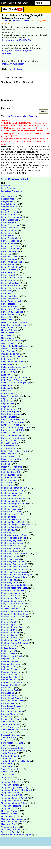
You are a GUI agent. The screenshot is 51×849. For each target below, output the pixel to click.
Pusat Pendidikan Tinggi (12, 700)
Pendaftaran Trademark (12, 595)
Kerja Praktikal (8, 403)
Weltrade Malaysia (20, 20)
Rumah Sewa (7, 716)
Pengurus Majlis (8, 619)
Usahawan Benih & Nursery (14, 821)
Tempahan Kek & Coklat (12, 795)
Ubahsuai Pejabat (9, 811)
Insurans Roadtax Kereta (12, 356)
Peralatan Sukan (8, 645)
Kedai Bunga (7, 359)
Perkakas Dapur (8, 650)
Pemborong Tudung (10, 582)
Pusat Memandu (8, 695)
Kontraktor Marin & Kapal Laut (15, 427)
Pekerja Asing (7, 485)
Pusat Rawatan (8, 703)
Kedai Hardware (8, 369)
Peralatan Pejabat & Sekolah (14, 643)
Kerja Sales (6, 406)
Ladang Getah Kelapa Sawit (14, 451)
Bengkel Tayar (7, 209)
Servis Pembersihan (10, 727)
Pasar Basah (6, 482)
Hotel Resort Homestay (12, 340)
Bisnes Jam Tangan (10, 251)
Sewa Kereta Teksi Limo (12, 742)
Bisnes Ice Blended (10, 248)
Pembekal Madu (8, 516)
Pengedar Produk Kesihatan (14, 616)
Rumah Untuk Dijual (10, 719)
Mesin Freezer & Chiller (12, 458)
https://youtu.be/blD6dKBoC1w (17, 40)
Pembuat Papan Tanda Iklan (14, 585)
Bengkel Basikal (8, 198)
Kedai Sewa (6, 385)
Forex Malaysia (15, 69)
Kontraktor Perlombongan (13, 437)
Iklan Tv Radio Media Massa (14, 345)
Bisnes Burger (7, 222)
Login (25, 2)
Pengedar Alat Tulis (10, 598)
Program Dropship (9, 685)
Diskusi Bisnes (8, 319)
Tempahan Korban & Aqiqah (14, 798)
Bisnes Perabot (8, 275)
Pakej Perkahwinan (10, 477)
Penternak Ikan (8, 629)
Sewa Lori (5, 745)
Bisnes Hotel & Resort (11, 246)
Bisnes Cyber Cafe (9, 230)
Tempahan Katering (10, 792)
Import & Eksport (9, 348)
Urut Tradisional (8, 816)
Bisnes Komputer (9, 259)
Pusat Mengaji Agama (11, 698)
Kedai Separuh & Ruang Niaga (15, 382)
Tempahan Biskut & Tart (12, 782)
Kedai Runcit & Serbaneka (13, 380)
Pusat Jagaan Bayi (9, 690)
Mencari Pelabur (8, 453)
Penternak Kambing (10, 632)
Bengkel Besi (7, 201)
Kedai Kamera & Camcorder (14, 377)
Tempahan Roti (8, 808)
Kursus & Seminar (9, 440)
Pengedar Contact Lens (11, 606)
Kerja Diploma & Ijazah (12, 395)
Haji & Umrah (7, 332)
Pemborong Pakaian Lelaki (13, 566)
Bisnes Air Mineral (9, 212)
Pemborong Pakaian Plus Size (15, 569)
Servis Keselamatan (10, 724)
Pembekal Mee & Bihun (12, 519)
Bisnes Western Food (11, 314)
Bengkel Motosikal (10, 206)
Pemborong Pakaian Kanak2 (14, 564)
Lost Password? (31, 116)
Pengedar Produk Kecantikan (14, 613)
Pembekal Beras (8, 495)
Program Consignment (11, 682)
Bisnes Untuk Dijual (10, 309)
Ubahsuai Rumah (9, 813)
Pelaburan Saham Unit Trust (14, 487)
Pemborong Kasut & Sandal (14, 553)
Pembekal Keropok (10, 508)
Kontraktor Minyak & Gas (13, 430)
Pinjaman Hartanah (10, 661)
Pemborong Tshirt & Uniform (14, 577)
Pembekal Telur (8, 529)
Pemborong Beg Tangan (12, 543)
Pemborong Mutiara (10, 558)
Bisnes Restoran (8, 280)
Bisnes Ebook (7, 235)
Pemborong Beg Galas (11, 540)
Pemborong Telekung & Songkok (16, 574)
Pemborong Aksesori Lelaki (13, 532)
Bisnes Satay (7, 290)
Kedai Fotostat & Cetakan (13, 367)
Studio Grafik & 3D (10, 755)
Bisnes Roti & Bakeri (10, 282)
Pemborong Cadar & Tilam (13, 548)
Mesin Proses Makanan (12, 466)
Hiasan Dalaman (9, 335)
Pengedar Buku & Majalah (13, 603)
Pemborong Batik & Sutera (13, 537)
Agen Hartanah (8, 196)
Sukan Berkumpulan (10, 769)
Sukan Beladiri (8, 766)
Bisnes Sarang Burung (11, 288)
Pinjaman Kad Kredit (10, 663)
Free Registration (14, 116)
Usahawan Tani (8, 824)
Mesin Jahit (6, 464)
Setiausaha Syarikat (10, 734)
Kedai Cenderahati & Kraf (13, 361)
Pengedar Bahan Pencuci (12, 600)
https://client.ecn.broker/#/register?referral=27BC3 (18, 52)
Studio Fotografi (8, 753)
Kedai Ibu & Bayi (9, 372)
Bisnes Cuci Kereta (9, 227)
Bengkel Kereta (8, 204)
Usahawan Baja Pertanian (13, 818)
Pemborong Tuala (9, 579)
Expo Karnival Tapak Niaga (13, 324)
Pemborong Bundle (10, 545)
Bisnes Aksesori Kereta (11, 217)
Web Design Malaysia (11, 829)
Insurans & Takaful (10, 353)
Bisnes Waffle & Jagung (12, 311)
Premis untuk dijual (10, 674)
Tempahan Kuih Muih (11, 800)
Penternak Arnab (8, 621)
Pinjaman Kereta (8, 666)
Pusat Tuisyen (7, 708)
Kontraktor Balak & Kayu (12, 422)
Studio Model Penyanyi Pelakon (16, 761)
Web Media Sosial (9, 832)
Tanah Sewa (7, 776)
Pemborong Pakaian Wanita (14, 571)
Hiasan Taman (7, 338)
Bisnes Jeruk (7, 254)
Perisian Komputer (9, 648)
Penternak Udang (9, 637)
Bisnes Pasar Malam (10, 267)
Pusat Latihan (7, 692)
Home (4, 2)
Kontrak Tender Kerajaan (12, 419)
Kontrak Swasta (8, 416)
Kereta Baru (6, 390)
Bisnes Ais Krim (8, 214)
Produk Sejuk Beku (10, 679)
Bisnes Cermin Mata (10, 225)
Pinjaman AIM (7, 658)
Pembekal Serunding (11, 527)
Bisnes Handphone (10, 240)
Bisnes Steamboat (9, 298)
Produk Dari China (9, 677)
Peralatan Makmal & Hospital (15, 640)
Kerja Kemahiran (8, 398)
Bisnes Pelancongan (10, 269)
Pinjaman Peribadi (9, 669)
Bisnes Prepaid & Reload (12, 277)
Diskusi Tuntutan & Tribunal (14, 322)
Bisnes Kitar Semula (10, 256)
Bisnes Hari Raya (9, 243)
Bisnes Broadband (9, 219)
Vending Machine (9, 826)
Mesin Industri (8, 461)
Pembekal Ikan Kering (11, 500)
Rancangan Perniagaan (12, 711)
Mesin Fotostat (8, 456)
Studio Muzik (7, 763)
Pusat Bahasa (7, 687)
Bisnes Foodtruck (9, 238)
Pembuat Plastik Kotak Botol (14, 587)
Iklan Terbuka (7, 343)
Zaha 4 (5, 20)
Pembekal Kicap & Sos (11, 511)
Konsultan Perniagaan (11, 190)
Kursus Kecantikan (9, 443)
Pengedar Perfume (9, 608)
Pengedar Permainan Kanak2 (14, 611)
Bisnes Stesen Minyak (11, 301)
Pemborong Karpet (10, 550)
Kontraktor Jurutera (10, 424)
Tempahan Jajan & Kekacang (14, 787)
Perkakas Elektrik (9, 653)
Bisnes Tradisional (9, 306)
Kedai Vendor (7, 387)
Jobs (19, 2)
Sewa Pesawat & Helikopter (14, 748)
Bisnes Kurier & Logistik (12, 261)
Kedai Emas (6, 364)
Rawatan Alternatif (9, 713)
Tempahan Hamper (10, 784)
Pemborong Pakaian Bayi (12, 561)
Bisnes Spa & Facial (10, 296)
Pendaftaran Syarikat (10, 593)
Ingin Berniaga (8, 351)
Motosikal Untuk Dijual (12, 472)
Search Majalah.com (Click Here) (16, 179)
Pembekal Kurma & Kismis (13, 514)
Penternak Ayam (8, 624)
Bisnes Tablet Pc (8, 303)
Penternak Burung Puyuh (12, 627)
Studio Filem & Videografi (13, 750)
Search (12, 2)
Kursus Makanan (9, 445)
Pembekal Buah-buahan (12, 498)
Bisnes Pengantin (9, 272)
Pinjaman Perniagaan (11, 671)
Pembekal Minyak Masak (12, 522)
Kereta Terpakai (8, 393)
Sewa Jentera (7, 740)
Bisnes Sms (6, 293)
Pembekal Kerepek (9, 506)
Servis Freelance (8, 721)
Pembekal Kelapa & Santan (14, 503)
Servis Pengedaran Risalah (13, 729)
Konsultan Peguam (10, 411)
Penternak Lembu (9, 635)
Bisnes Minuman (9, 264)
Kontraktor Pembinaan (11, 435)
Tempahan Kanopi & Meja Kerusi (16, 790)
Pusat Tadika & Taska (11, 706)
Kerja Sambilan (8, 409)
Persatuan (5, 185)
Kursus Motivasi (8, 448)
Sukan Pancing (8, 774)
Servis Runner (7, 732)
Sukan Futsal (7, 771)
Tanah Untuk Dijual (10, 779)
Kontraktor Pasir (8, 432)
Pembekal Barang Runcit (12, 493)
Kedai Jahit (6, 374)
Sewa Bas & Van (8, 737)
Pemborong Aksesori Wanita (14, 535)
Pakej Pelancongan (10, 474)
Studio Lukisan (8, 758)
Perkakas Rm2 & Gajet (11, 656)
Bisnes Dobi (6, 232)
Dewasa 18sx (7, 317)
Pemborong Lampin (10, 556)
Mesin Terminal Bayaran (12, 469)
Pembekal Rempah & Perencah (15, 524)
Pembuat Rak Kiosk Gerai (13, 590)
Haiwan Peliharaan (10, 330)
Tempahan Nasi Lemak (11, 805)
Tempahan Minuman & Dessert (15, 803)
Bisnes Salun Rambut (11, 285)
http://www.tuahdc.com (13, 63)
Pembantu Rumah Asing (12, 490)
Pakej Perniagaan (9, 188)
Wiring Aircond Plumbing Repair (16, 834)
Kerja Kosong (7, 401)
